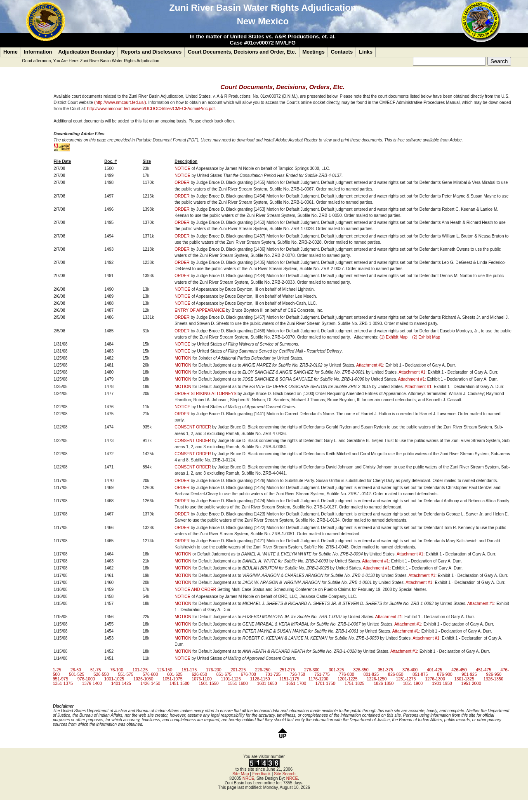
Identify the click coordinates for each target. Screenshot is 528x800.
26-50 (76, 670)
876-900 (445, 674)
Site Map (241, 774)
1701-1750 (325, 683)
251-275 (287, 670)
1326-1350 (493, 679)
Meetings (313, 52)
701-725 (272, 674)
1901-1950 (442, 683)
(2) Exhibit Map (426, 337)
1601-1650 (267, 683)
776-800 (346, 674)
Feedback (261, 774)
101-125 (140, 670)
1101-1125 (230, 679)
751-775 (322, 674)
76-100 (116, 670)
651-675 (223, 674)
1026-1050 (143, 679)
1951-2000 (471, 683)
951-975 (60, 679)
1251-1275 (406, 679)
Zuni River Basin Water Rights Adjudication (119, 61)
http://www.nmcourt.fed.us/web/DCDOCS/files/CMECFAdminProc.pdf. (151, 108)
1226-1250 (377, 679)
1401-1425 (121, 683)
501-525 (76, 674)
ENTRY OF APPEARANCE (199, 310)
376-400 (409, 670)
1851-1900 (413, 683)
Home (10, 52)
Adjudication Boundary (86, 52)
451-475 (483, 670)
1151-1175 (289, 679)
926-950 (494, 674)
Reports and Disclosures (151, 52)
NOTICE (182, 168)
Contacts (342, 52)
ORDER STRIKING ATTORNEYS (205, 393)
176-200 (214, 670)
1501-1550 (209, 683)
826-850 (395, 674)
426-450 (459, 670)
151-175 (189, 670)
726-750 (297, 674)
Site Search (284, 774)
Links (365, 52)
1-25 (57, 670)
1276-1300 (435, 679)
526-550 (101, 674)
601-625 (174, 674)
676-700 (248, 674)
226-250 (262, 670)
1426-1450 (150, 683)
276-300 (311, 670)
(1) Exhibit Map (394, 337)
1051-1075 (172, 679)
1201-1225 (347, 679)
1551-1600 (238, 683)
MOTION (182, 358)
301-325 (336, 670)
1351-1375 (63, 683)
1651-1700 (296, 683)
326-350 (360, 670)
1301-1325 (464, 679)
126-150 (164, 670)
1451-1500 (179, 683)
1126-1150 (260, 679)
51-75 (95, 670)
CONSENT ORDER (192, 427)
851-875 (420, 674)
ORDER (181, 182)
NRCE (249, 778)
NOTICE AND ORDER (195, 589)
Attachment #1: (370, 365)
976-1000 (86, 679)
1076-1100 (202, 679)
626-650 (199, 674)
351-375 (385, 670)
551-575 (125, 674)
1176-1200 (318, 679)
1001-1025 (114, 679)
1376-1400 (92, 683)
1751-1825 (354, 683)
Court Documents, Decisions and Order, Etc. (242, 52)
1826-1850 (384, 683)
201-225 (238, 670)
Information (38, 52)
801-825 (371, 674)
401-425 (434, 670)
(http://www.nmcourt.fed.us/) (120, 102)
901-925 (469, 674)
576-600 (150, 674)
